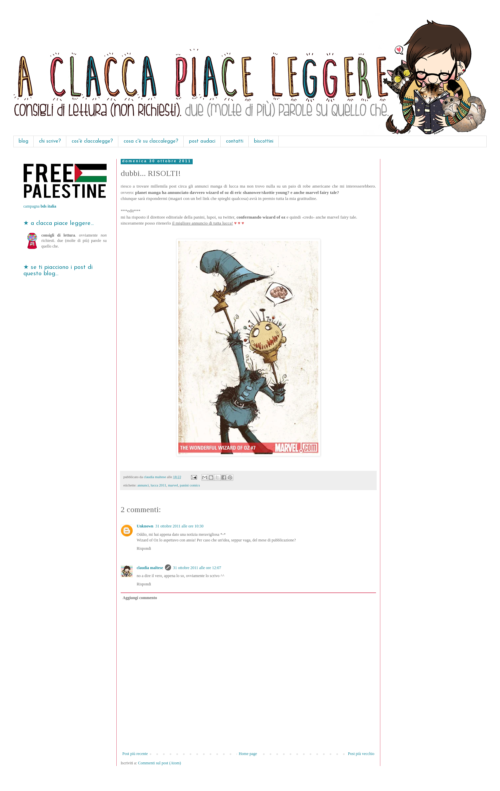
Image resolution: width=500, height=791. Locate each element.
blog (23, 141)
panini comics (190, 485)
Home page (248, 753)
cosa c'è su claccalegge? (151, 141)
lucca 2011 (158, 485)
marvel (173, 485)
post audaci (202, 141)
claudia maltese (150, 567)
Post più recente (135, 753)
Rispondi (144, 548)
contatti (234, 141)
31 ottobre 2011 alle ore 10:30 (179, 526)
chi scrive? (50, 141)
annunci (143, 485)
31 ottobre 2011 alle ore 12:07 (197, 567)
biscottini (263, 141)
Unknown (145, 526)
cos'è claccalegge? (92, 141)
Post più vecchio (361, 753)
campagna (39, 206)
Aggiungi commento (140, 597)
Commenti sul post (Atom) (159, 763)
